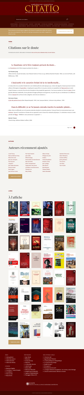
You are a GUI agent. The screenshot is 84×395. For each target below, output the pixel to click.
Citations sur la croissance (67, 25)
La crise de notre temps (50, 362)
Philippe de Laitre (46, 155)
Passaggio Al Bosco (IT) (31, 375)
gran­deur (24, 88)
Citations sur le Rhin (23, 24)
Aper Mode (28, 357)
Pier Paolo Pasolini (29, 153)
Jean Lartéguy (45, 163)
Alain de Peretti (29, 161)
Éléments (27, 359)
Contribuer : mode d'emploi (13, 370)
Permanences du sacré (50, 368)
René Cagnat (11, 169)
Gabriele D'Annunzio (64, 153)
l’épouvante (64, 88)
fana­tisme (13, 68)
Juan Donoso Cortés (13, 171)
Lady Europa (28, 366)
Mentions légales (10, 368)
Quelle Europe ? (48, 364)
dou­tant (14, 94)
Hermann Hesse (43, 52)
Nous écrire (9, 375)
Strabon (44, 157)
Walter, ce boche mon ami (32, 25)
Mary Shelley (28, 171)
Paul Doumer (11, 161)
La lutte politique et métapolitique (53, 360)
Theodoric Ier (28, 169)
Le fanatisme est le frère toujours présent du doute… (33, 65)
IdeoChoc (27, 362)
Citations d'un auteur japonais (60, 24)
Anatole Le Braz (46, 161)
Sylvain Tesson (51, 52)
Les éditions (9, 372)
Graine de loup (29, 360)
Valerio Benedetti (46, 171)
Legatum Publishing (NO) (31, 373)
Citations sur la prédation (45, 25)
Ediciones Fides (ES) (30, 369)
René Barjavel (45, 167)
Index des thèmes (10, 362)
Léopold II (10, 163)
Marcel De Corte (12, 157)
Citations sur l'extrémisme (47, 24)
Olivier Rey (31, 24)
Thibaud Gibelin (46, 169)
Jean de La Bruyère (12, 159)
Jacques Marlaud (22, 25)
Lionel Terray (11, 153)
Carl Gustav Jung (36, 52)
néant (69, 90)
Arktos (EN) (28, 368)
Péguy (16, 114)
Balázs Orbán (37, 24)
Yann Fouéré (62, 165)
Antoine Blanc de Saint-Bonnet (32, 159)
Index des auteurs (16, 176)
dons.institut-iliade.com (65, 31)
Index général (9, 357)
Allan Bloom (45, 165)
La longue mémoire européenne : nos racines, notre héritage (60, 369)
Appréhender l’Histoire (50, 359)
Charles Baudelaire (46, 159)
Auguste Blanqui (14, 24)
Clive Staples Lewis (56, 25)
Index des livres (15, 342)
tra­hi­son (10, 112)
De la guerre (47, 366)
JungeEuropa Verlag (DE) (31, 371)
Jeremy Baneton (63, 159)
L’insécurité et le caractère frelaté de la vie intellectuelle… (35, 82)
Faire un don (9, 374)
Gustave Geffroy (63, 157)
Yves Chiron (62, 161)
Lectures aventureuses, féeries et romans (55, 371)
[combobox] (42, 19)
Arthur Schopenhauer (30, 163)
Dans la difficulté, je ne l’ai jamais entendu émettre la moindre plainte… (41, 107)
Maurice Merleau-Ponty (13, 155)
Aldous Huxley (45, 153)
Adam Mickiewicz (64, 155)
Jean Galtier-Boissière (13, 165)
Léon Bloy (62, 163)
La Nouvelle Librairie (30, 364)
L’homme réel (47, 357)
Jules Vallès (28, 155)
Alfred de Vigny (29, 157)
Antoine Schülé (11, 167)
